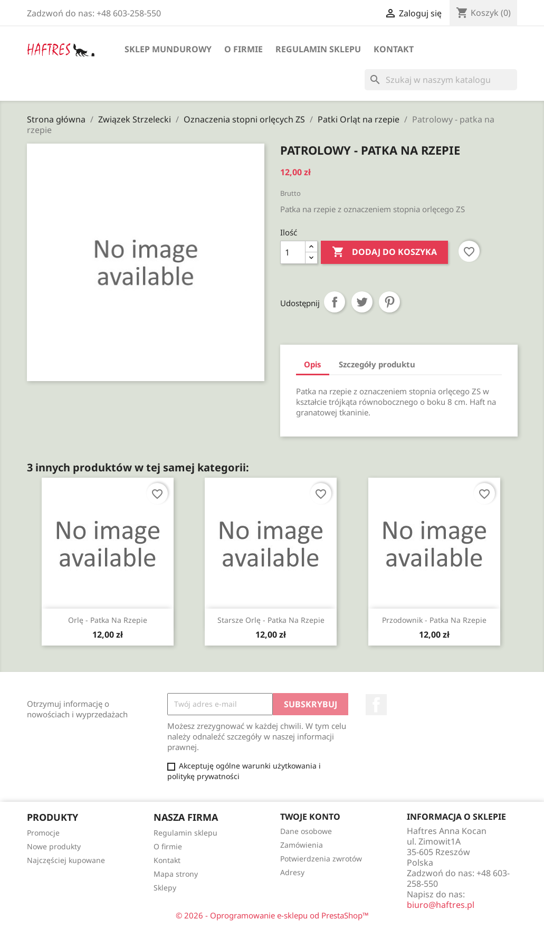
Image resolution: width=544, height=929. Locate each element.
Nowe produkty (54, 846)
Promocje (43, 833)
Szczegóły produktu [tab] (377, 364)
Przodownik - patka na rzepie (434, 620)
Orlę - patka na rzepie (107, 620)
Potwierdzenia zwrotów (321, 859)
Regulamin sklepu (318, 49)
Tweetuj (362, 301)
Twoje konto (310, 816)
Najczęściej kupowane (66, 860)
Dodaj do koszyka (384, 252)
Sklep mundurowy (168, 49)
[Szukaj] (441, 79)
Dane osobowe (306, 831)
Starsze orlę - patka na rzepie (271, 620)
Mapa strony (176, 874)
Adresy (292, 872)
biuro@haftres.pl (440, 905)
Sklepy (165, 888)
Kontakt (394, 49)
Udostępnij (334, 301)
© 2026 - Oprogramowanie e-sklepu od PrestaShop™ (272, 915)
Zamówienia (301, 845)
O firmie (243, 49)
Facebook (376, 704)
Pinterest (389, 301)
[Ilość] (293, 252)
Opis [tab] (312, 364)
